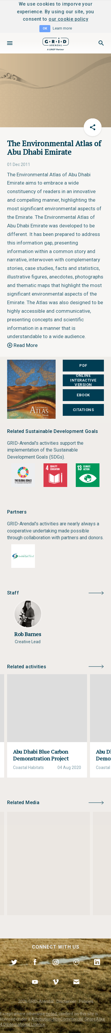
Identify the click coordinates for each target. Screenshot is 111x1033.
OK (45, 28)
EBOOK (83, 395)
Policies (86, 1001)
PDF (83, 365)
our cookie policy (68, 19)
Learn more (62, 28)
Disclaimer (66, 1001)
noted (51, 1013)
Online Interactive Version (83, 380)
